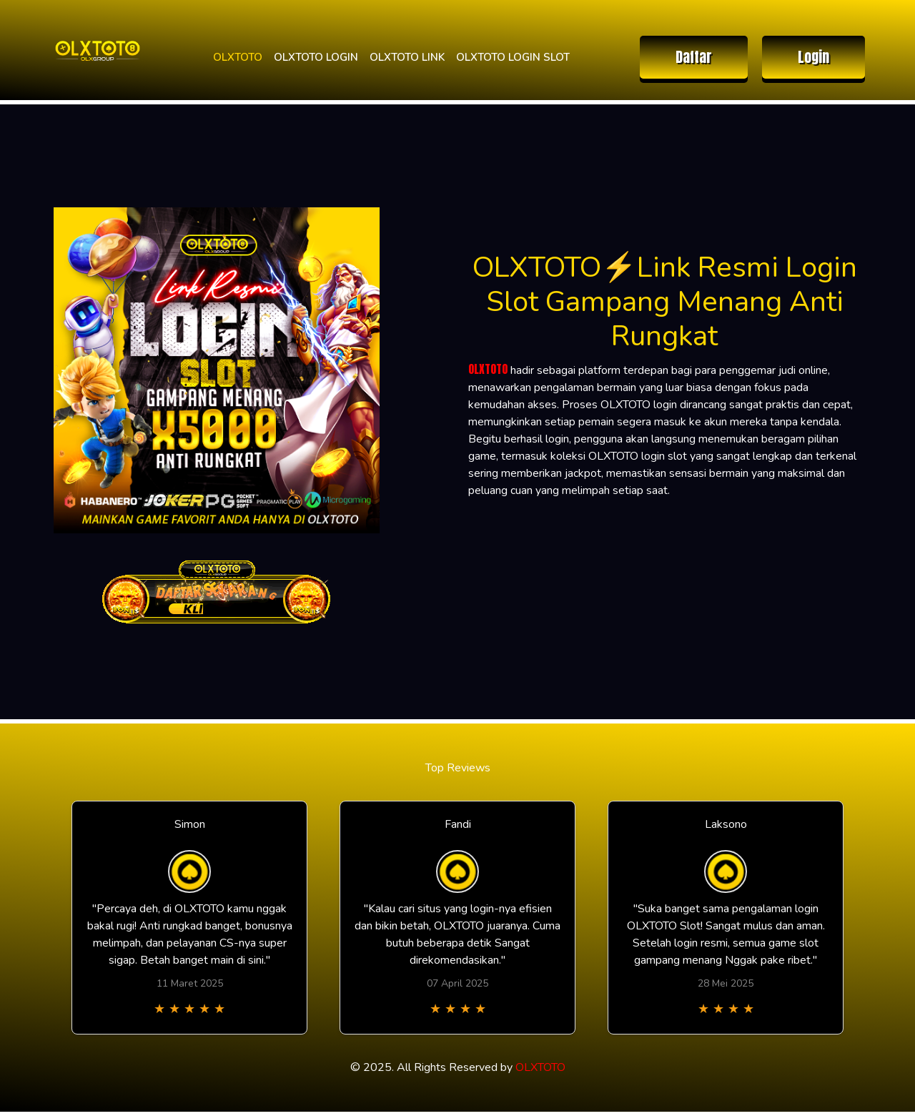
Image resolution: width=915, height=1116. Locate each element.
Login (813, 57)
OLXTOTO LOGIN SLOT (513, 57)
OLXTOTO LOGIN (316, 57)
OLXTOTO (237, 57)
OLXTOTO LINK (407, 57)
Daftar (694, 57)
